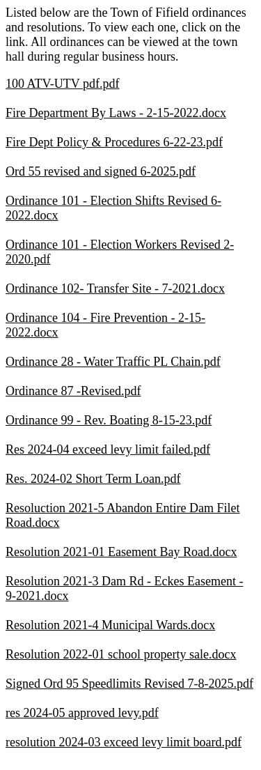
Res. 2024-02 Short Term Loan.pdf (93, 479)
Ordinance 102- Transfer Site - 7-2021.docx (115, 288)
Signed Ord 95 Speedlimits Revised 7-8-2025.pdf (129, 684)
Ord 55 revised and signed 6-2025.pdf (101, 171)
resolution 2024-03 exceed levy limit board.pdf (124, 742)
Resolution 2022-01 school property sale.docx (121, 654)
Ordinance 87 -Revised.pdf (73, 391)
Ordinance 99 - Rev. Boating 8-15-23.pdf (109, 420)
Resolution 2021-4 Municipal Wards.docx (110, 625)
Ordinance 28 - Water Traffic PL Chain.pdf (113, 362)
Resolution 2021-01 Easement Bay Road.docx (121, 552)
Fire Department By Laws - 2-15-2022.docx (116, 113)
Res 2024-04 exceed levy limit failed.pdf (108, 449)
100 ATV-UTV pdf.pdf (63, 84)
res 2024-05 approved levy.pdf (82, 713)
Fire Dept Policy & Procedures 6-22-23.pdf (114, 142)
